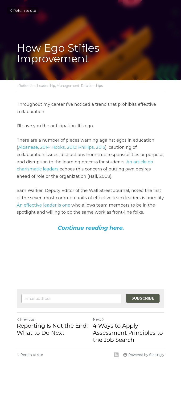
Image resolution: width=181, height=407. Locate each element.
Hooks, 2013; (63, 147)
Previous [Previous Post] (25, 319)
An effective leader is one (43, 205)
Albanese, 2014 (34, 147)
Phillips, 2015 (91, 147)
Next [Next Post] (98, 319)
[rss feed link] (116, 354)
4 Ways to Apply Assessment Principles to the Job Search (128, 332)
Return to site (22, 10)
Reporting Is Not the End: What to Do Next (52, 329)
